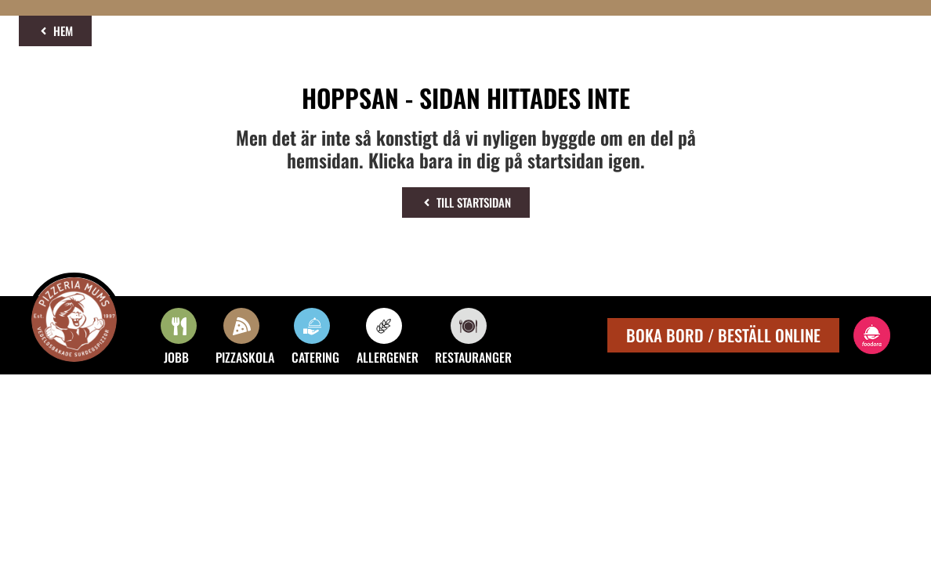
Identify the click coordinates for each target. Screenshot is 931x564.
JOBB (176, 357)
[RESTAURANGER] (469, 326)
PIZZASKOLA (245, 357)
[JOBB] (179, 326)
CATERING (315, 357)
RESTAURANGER (473, 357)
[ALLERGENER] (384, 326)
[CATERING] (312, 326)
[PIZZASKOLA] (241, 326)
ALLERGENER (387, 357)
